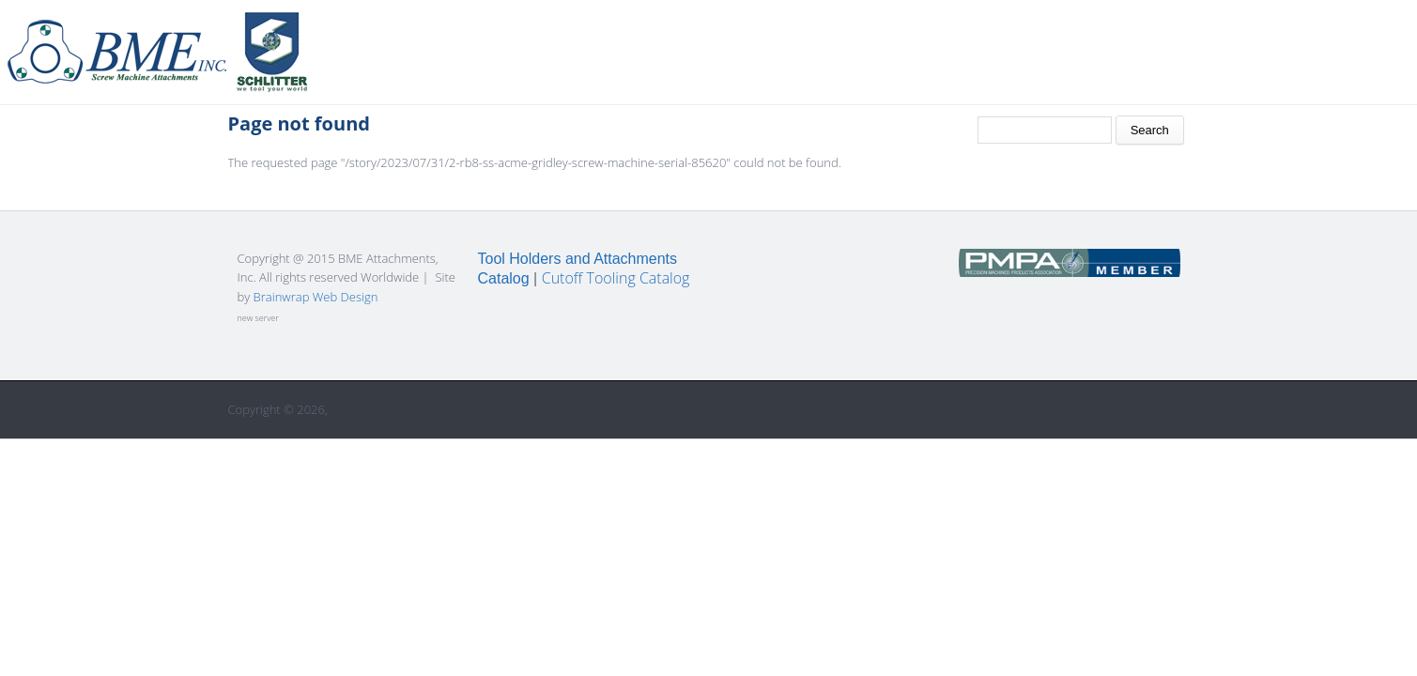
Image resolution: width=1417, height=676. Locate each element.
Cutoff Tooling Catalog (616, 278)
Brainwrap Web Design (316, 296)
